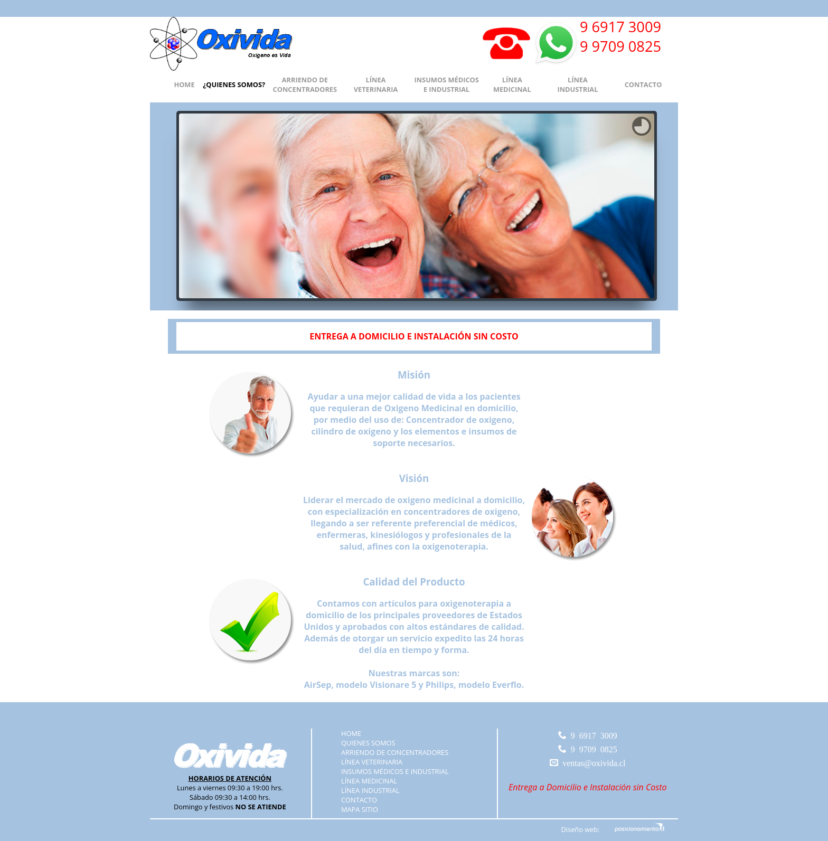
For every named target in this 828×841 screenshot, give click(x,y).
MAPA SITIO (359, 809)
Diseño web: (580, 829)
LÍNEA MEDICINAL (512, 84)
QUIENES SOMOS (368, 743)
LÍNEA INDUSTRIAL (577, 84)
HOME (184, 84)
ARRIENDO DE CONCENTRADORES (305, 84)
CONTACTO (643, 84)
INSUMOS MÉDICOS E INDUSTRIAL (446, 84)
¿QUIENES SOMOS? (234, 84)
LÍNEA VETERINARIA (376, 84)
